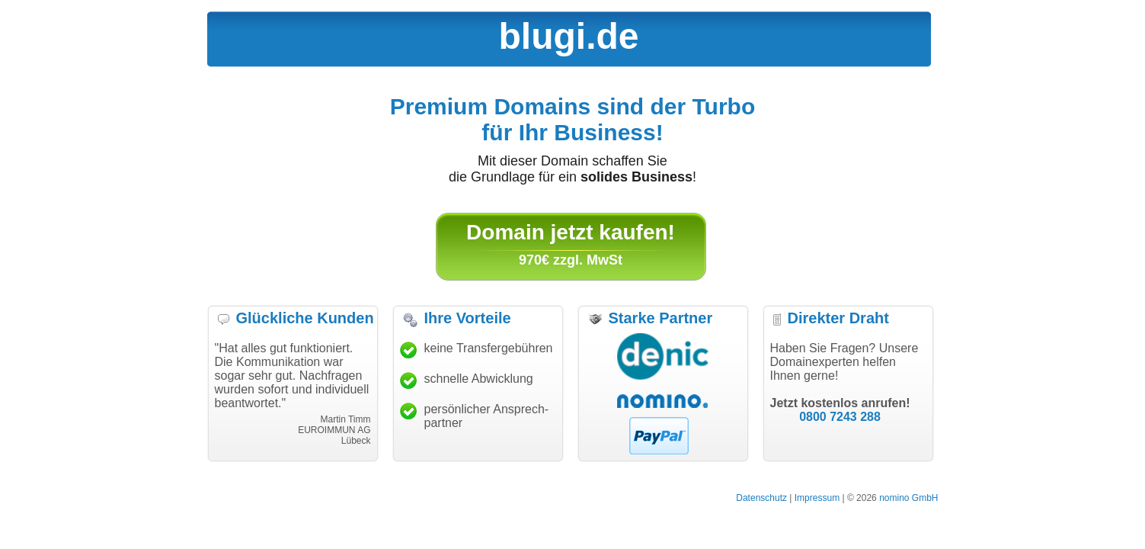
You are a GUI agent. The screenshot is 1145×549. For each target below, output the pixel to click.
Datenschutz (761, 498)
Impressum (817, 498)
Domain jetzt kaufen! (570, 232)
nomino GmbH (908, 498)
